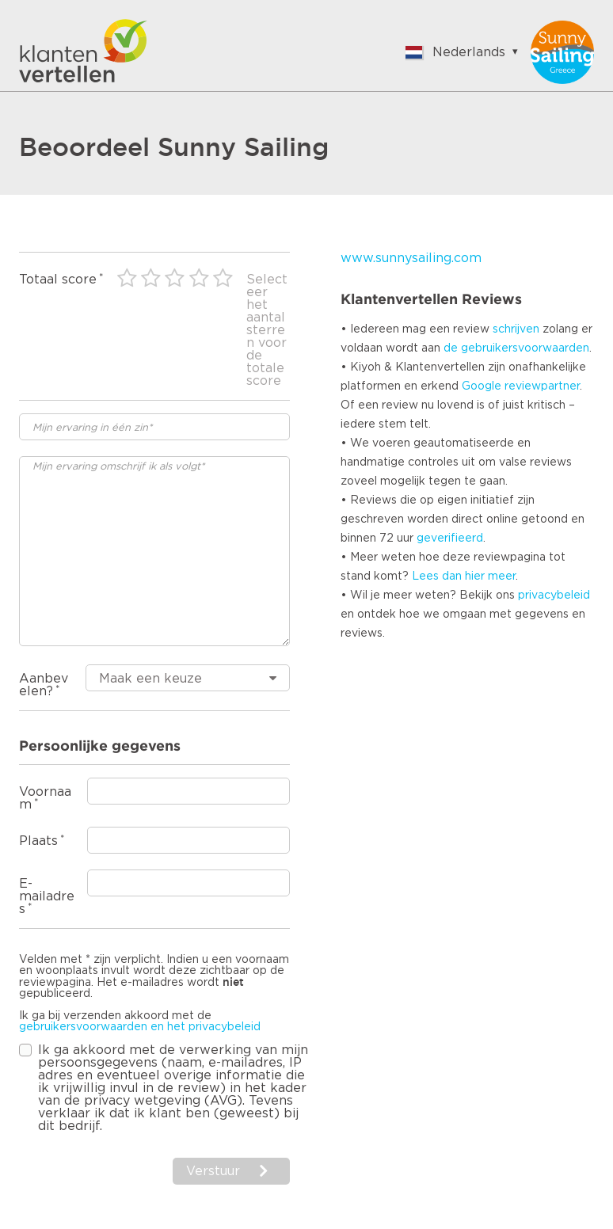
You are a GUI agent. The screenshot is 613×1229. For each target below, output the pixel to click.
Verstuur (213, 1171)
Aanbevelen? (43, 685)
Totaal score (58, 279)
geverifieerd (450, 538)
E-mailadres (46, 896)
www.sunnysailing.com (411, 258)
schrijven (516, 329)
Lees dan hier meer (464, 576)
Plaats (38, 841)
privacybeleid (554, 595)
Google (481, 386)
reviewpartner (542, 386)
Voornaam (45, 798)
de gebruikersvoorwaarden (516, 348)
